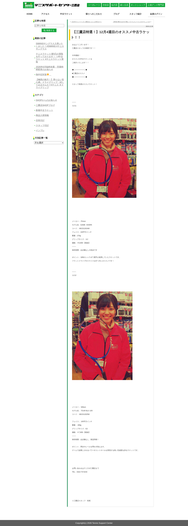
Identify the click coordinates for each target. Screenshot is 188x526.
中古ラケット (65, 14)
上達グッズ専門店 (156, 5)
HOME (29, 14)
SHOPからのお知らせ (46, 100)
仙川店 (114, 5)
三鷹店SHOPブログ (45, 105)
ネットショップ (138, 5)
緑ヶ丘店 (124, 5)
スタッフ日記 (42, 125)
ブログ (117, 14)
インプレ (40, 130)
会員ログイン (156, 14)
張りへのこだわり (94, 14)
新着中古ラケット (44, 110)
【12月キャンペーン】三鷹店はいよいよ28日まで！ (86, 21)
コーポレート (94, 5)
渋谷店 (106, 5)
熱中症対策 (43, 74)
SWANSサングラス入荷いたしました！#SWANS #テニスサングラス (50, 46)
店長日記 (40, 120)
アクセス (45, 14)
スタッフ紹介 (135, 14)
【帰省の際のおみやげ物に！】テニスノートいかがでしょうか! (131, 21)
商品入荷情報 (42, 115)
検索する (50, 30)
